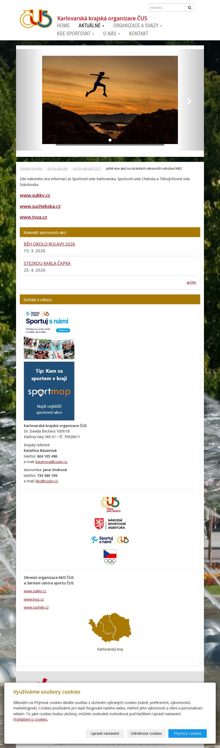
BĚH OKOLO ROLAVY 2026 (49, 244)
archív (191, 282)
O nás (111, 34)
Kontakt (138, 34)
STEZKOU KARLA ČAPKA (47, 263)
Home (63, 26)
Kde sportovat (75, 34)
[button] (30, 100)
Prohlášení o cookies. (30, 719)
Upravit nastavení (105, 733)
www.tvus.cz (33, 217)
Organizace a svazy (137, 26)
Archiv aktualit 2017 (87, 168)
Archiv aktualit (57, 168)
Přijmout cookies (187, 733)
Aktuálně (91, 26)
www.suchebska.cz (40, 206)
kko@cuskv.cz (47, 481)
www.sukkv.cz (35, 195)
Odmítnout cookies (146, 733)
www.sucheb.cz (36, 607)
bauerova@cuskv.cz (51, 461)
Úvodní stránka (31, 168)
